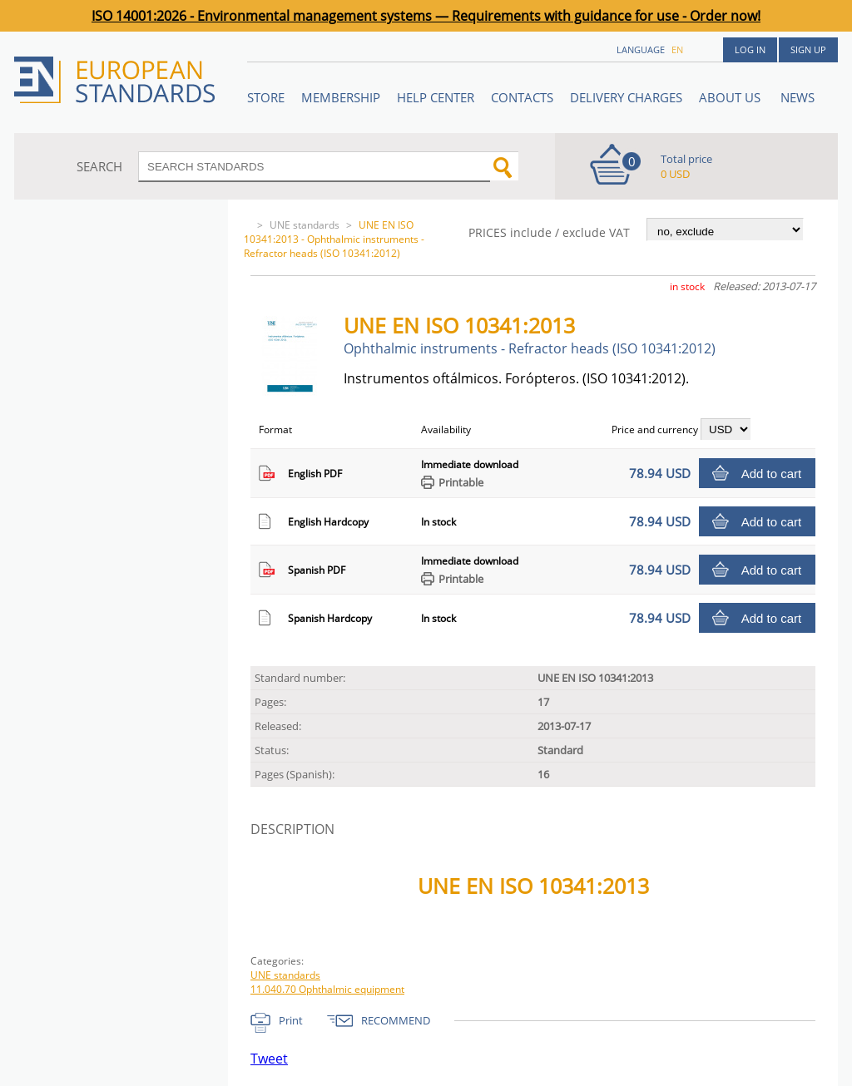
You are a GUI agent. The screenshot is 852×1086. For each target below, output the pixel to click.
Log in (750, 49)
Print (291, 1020)
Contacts (522, 97)
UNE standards (304, 225)
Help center (435, 97)
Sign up (808, 49)
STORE (266, 97)
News (797, 97)
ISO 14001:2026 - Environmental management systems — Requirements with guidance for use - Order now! (426, 16)
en (677, 49)
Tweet (269, 1058)
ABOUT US (731, 97)
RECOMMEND (395, 1020)
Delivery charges (626, 97)
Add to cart (771, 473)
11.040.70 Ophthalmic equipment (327, 989)
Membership (340, 97)
